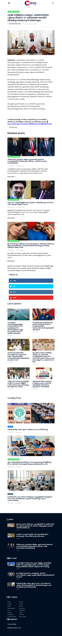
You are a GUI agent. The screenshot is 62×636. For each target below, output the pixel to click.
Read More (11, 176)
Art (8, 610)
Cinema (21, 614)
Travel (21, 604)
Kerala (9, 604)
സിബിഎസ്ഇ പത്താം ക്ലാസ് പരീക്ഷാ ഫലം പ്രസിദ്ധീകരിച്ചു (27, 429)
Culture (9, 612)
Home (9, 602)
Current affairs (11, 616)
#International (13, 127)
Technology (22, 616)
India (8, 606)
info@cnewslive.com (14, 628)
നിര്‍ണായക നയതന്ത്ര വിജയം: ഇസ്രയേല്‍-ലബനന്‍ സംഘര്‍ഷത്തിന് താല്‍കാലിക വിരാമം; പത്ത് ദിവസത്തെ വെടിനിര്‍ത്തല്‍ (26, 161)
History (21, 602)
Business (22, 608)
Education (22, 610)
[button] (11, 3)
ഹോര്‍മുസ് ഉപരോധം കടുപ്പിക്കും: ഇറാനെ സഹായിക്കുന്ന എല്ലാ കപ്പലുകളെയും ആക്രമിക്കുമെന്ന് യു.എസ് (35, 574)
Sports (21, 606)
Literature (10, 614)
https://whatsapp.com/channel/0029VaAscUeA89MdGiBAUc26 (29, 124)
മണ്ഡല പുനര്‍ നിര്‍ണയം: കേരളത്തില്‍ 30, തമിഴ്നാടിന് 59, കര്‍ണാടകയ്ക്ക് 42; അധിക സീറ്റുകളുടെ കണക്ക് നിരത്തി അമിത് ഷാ (35, 525)
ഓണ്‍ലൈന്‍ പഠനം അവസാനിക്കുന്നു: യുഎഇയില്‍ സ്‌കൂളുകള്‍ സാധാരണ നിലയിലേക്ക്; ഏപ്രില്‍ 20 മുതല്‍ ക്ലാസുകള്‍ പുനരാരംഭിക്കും (29, 498)
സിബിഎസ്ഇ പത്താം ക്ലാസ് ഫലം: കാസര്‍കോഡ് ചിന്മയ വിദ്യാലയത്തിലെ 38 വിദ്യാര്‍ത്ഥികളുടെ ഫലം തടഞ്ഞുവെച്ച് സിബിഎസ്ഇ (34, 585)
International (11, 608)
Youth (20, 612)
